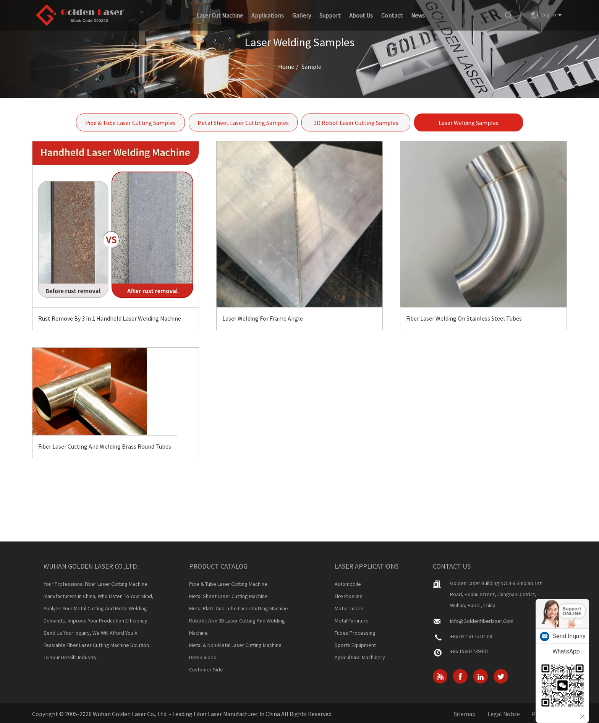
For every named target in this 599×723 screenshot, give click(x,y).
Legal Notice (503, 714)
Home (286, 66)
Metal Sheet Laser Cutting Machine (228, 596)
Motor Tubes (349, 608)
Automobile (348, 583)
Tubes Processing (355, 632)
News (418, 15)
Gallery (301, 15)
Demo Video (203, 657)
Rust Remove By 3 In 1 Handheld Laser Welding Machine (109, 318)
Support (330, 15)
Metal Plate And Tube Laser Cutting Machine (238, 608)
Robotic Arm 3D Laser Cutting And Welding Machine (237, 626)
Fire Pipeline (349, 596)
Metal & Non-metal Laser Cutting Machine (235, 645)
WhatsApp (566, 651)
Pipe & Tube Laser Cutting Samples (130, 122)
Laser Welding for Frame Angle (262, 318)
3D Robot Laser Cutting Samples (356, 122)
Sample (311, 66)
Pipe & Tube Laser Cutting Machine (228, 583)
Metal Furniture (352, 620)
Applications (267, 15)
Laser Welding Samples (469, 122)
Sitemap (465, 714)
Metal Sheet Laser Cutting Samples (243, 122)
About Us (361, 15)
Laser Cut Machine (219, 15)
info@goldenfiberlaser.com (481, 621)
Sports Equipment (355, 645)
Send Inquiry (569, 636)
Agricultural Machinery (360, 657)
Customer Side (206, 669)
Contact (392, 15)
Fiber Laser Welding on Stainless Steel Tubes (464, 318)
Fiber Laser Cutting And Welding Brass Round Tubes (104, 446)
